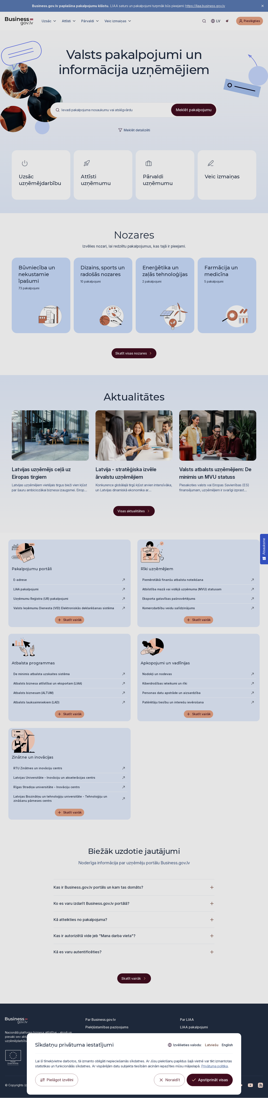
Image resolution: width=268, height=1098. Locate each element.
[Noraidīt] (169, 1079)
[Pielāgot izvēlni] (56, 1079)
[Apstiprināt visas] (209, 1079)
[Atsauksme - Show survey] (264, 549)
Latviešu (211, 1045)
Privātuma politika (214, 1066)
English (227, 1045)
